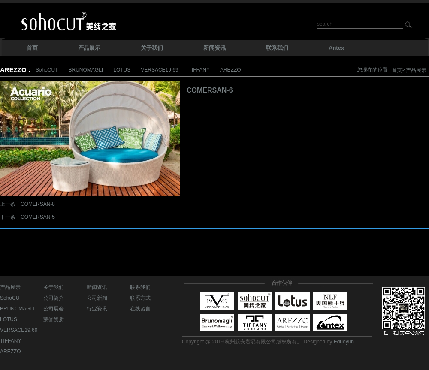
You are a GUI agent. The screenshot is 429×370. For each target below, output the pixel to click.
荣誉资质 (53, 319)
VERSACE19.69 (159, 70)
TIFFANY (199, 70)
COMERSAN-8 (38, 204)
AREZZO (230, 70)
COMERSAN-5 (38, 217)
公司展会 (53, 309)
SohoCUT (47, 70)
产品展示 (416, 70)
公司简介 (53, 298)
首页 (397, 70)
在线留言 (140, 309)
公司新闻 (97, 298)
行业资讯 (97, 309)
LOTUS (121, 70)
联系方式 (140, 298)
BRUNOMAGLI (86, 70)
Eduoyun (344, 342)
